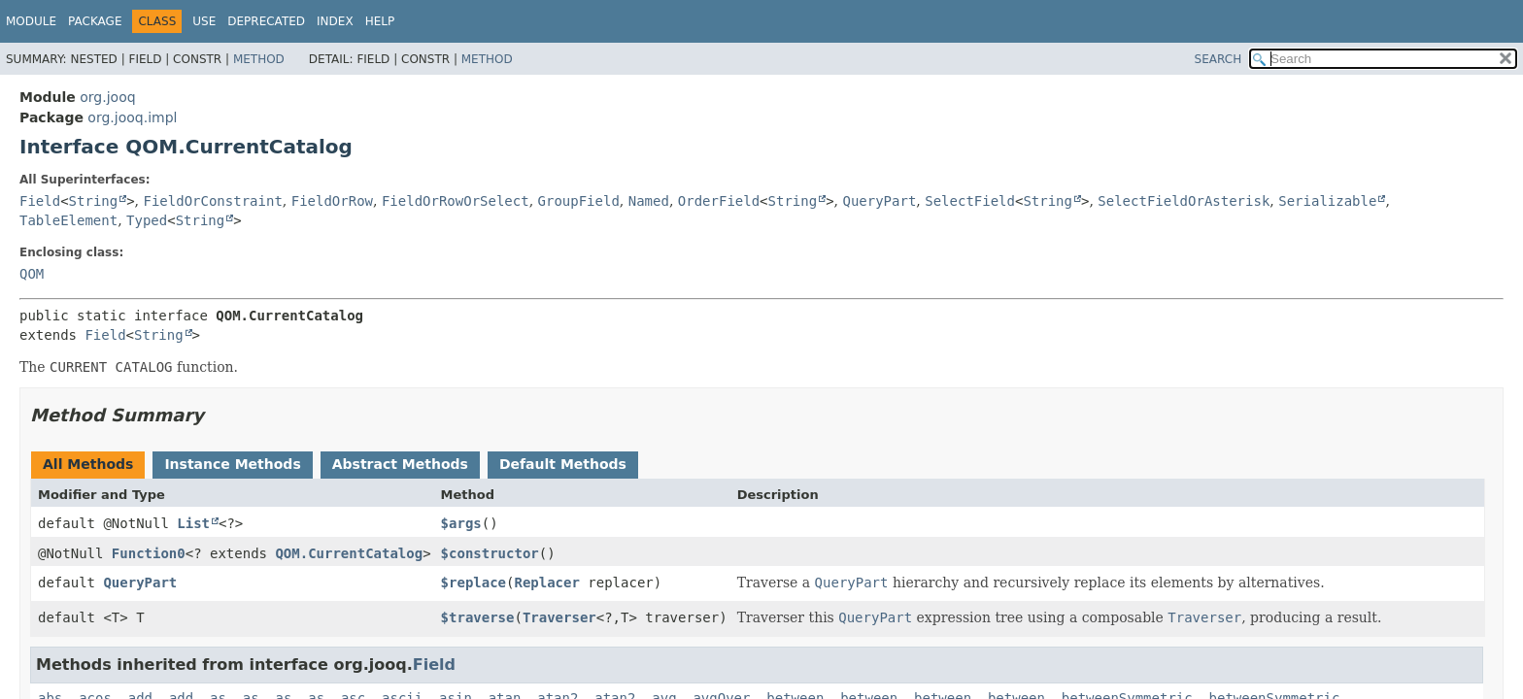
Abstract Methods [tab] (400, 464)
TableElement (68, 220)
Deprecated (266, 21)
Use (204, 21)
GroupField (579, 201)
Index (335, 21)
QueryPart (879, 201)
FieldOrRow (332, 201)
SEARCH (1218, 59)
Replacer (546, 582)
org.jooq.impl (132, 117)
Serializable (1327, 201)
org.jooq (107, 97)
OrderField (719, 201)
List (193, 523)
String (93, 201)
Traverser (559, 617)
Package (94, 21)
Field (39, 201)
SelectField (970, 201)
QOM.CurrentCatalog (349, 553)
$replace (473, 582)
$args (461, 523)
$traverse (478, 617)
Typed (146, 220)
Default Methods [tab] (562, 464)
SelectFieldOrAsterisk (1183, 201)
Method (259, 59)
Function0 (149, 553)
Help (380, 21)
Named (648, 201)
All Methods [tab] (88, 464)
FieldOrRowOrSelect (455, 201)
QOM (31, 274)
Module (31, 21)
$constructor (490, 553)
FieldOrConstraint (213, 201)
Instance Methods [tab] (232, 464)
